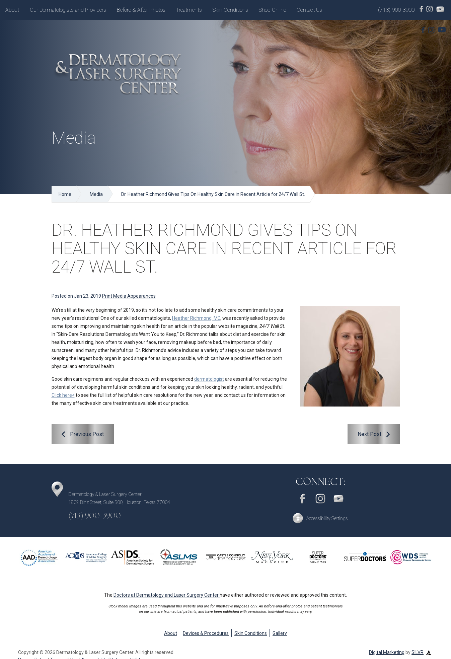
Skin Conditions (230, 10)
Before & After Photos (141, 10)
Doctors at (167, 595)
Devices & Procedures (206, 633)
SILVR (417, 652)
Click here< (63, 395)
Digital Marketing (386, 652)
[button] (320, 518)
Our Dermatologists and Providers (68, 10)
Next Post (369, 434)
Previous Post (87, 434)
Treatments (189, 10)
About (12, 10)
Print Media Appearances (129, 296)
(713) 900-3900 (396, 9)
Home (65, 194)
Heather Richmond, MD (196, 318)
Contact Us (309, 10)
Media (96, 194)
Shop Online (272, 10)
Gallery (280, 633)
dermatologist (209, 379)
